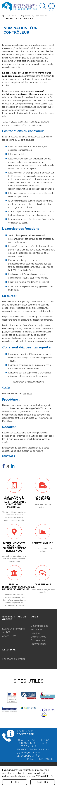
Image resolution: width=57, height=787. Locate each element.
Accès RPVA (9, 636)
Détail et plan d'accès (39, 759)
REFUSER (14, 782)
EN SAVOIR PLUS (44, 776)
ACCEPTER (42, 782)
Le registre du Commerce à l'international (38, 640)
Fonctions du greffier (13, 659)
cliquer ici (27, 393)
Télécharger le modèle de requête (28, 382)
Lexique (35, 633)
